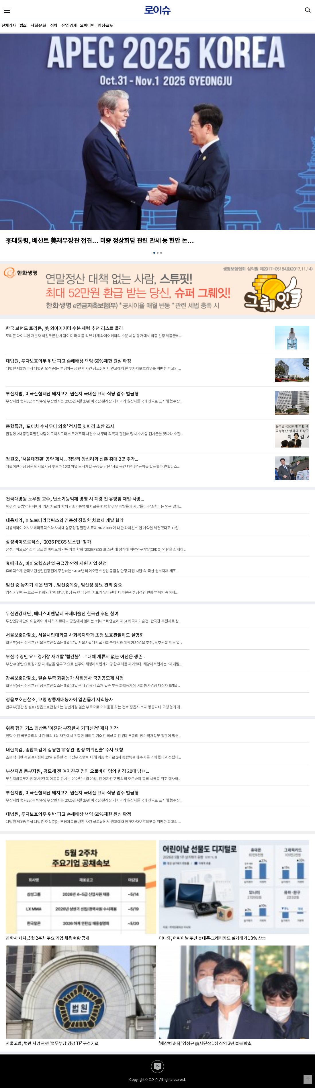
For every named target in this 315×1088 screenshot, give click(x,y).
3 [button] (161, 253)
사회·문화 (38, 25)
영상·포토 (105, 25)
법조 (23, 25)
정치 (53, 25)
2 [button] (158, 253)
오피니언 (87, 25)
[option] (157, 143)
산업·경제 (69, 25)
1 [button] (154, 253)
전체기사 (8, 25)
